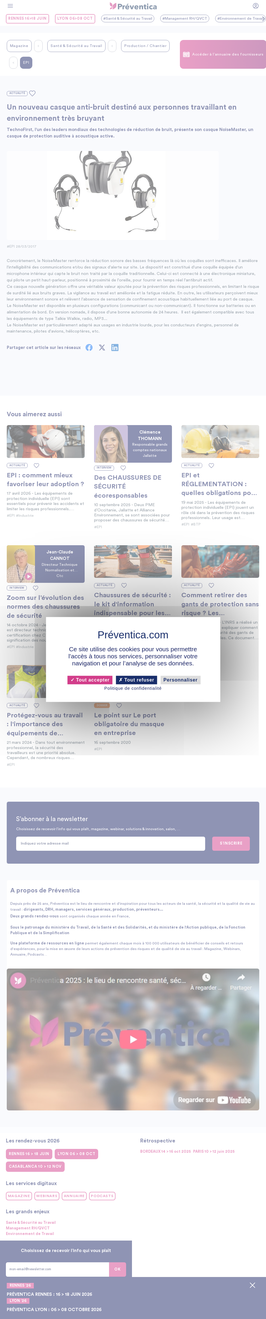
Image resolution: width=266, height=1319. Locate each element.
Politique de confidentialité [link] (133, 688)
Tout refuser (136, 679)
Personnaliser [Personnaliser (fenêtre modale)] (180, 679)
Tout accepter (90, 679)
